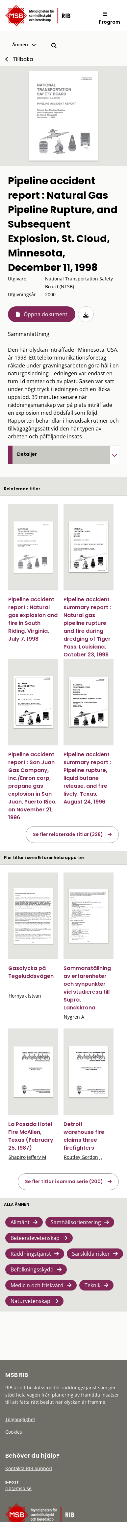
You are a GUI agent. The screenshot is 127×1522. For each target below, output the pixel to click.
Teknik (92, 1285)
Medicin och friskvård (37, 1285)
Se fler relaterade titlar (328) (68, 834)
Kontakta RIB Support (28, 1468)
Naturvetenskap (30, 1301)
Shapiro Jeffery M (27, 1157)
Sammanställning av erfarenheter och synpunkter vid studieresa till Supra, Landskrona (87, 987)
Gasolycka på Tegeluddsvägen (31, 972)
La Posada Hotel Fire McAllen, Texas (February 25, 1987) (30, 1136)
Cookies (13, 1432)
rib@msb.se (18, 1488)
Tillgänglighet (20, 1419)
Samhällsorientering (76, 1222)
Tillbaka (23, 59)
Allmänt (20, 1222)
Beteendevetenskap (35, 1238)
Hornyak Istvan (25, 996)
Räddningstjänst (31, 1253)
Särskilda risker (91, 1253)
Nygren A (74, 1017)
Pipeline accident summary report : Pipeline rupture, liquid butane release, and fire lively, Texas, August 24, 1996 (87, 778)
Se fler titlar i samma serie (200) (64, 1181)
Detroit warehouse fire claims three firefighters (84, 1136)
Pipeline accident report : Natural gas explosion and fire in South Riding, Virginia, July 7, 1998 (33, 619)
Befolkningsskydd (32, 1269)
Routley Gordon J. (83, 1157)
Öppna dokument (45, 314)
